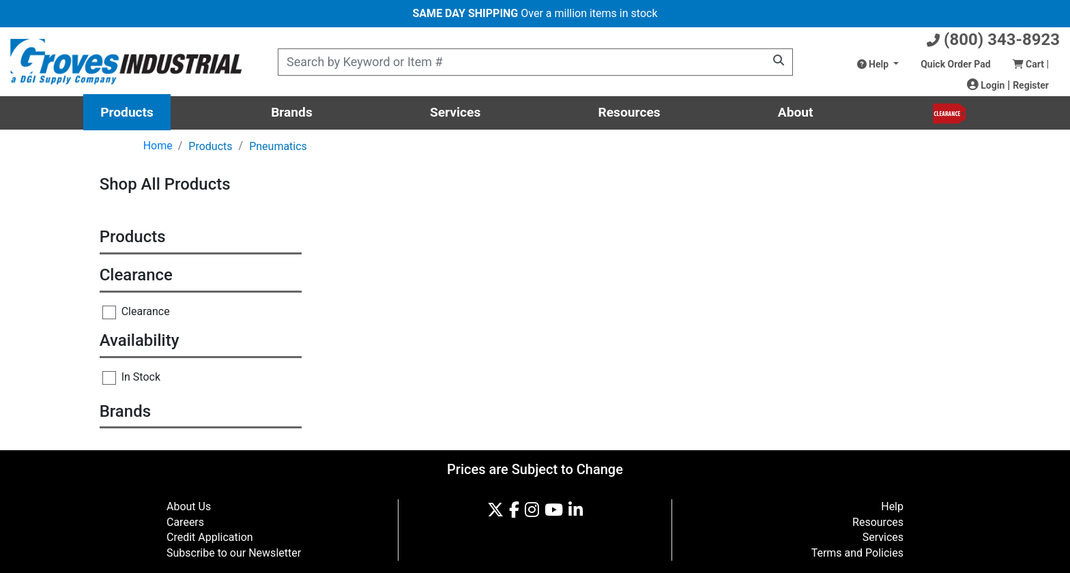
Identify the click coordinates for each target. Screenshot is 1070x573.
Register (1031, 85)
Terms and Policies (857, 552)
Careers (185, 522)
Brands (292, 112)
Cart (1031, 64)
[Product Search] (535, 62)
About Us (189, 506)
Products (127, 112)
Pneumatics (278, 146)
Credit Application (210, 537)
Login (986, 85)
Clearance (136, 312)
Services (455, 112)
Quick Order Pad (955, 64)
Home (158, 145)
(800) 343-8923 (993, 39)
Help (874, 64)
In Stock (131, 377)
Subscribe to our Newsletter (234, 552)
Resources (629, 112)
